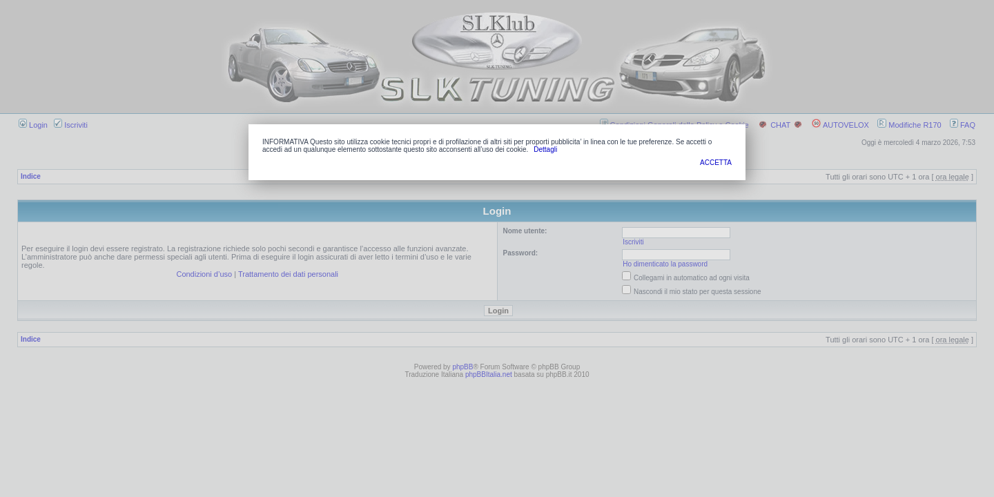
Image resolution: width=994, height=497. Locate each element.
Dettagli (545, 149)
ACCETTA (716, 162)
